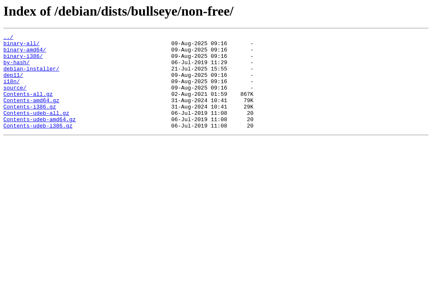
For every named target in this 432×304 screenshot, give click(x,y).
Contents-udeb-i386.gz (38, 144)
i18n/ (11, 91)
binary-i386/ (23, 61)
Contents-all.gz (28, 106)
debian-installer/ (31, 76)
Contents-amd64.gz (31, 114)
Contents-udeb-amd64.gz (39, 137)
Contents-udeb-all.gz (36, 129)
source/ (15, 99)
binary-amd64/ (24, 53)
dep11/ (13, 83)
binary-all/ (21, 45)
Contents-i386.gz (29, 121)
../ (8, 38)
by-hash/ (16, 68)
